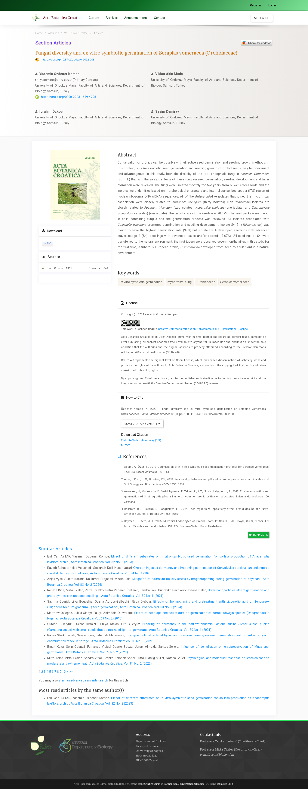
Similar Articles (55, 548)
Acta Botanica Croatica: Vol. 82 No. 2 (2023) (102, 562)
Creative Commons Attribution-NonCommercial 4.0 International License (203, 328)
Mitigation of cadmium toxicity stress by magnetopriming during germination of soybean (196, 579)
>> (71, 671)
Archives (112, 17)
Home (39, 33)
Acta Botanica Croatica (63, 18)
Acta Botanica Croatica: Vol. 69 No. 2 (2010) (91, 618)
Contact (160, 17)
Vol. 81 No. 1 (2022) (76, 33)
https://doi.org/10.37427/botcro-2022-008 (68, 59)
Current (94, 17)
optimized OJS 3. (225, 784)
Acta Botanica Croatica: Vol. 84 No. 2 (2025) (120, 663)
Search (261, 17)
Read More (258, 534)
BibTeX (125, 445)
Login (272, 5)
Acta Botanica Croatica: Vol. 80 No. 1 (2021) (132, 595)
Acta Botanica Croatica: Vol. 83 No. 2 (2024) (151, 607)
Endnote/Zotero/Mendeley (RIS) (141, 440)
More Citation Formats (142, 423)
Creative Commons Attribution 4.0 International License (174, 784)
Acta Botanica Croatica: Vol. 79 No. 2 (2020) (96, 652)
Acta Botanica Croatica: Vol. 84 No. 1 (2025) (121, 573)
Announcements (136, 17)
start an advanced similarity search (83, 680)
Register (256, 5)
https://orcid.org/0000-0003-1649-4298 (68, 97)
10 (64, 671)
